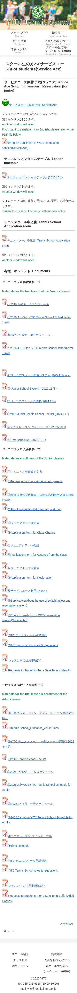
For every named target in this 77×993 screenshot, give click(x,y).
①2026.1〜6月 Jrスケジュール (28, 304)
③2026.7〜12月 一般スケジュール (30, 772)
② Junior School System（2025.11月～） (34, 388)
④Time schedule (18, 845)
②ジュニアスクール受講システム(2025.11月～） (38, 375)
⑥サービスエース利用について (28, 590)
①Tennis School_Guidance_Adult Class (33, 727)
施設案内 (57, 954)
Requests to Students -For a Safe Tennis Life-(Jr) (39, 670)
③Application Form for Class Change (31, 532)
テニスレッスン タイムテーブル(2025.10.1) (35, 177)
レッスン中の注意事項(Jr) (24, 660)
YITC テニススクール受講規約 (27, 635)
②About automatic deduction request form (34, 509)
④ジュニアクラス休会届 (23, 545)
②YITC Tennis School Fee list (27, 759)
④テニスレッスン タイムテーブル (30, 836)
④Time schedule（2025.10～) (26, 440)
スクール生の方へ (57, 968)
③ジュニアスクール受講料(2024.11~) (31, 401)
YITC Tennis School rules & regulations (33, 645)
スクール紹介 (20, 954)
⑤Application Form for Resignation (30, 577)
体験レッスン (20, 966)
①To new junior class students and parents (35, 481)
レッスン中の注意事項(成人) (26, 885)
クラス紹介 (20, 960)
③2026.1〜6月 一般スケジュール (30, 803)
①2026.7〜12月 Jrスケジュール (28, 335)
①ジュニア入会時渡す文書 (25, 471)
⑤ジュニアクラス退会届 (23, 568)
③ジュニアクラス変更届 (23, 522)
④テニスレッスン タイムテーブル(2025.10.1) (36, 427)
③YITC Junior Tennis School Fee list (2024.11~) (38, 414)
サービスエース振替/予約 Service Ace (33, 105)
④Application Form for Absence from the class (37, 554)
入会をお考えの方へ (57, 960)
